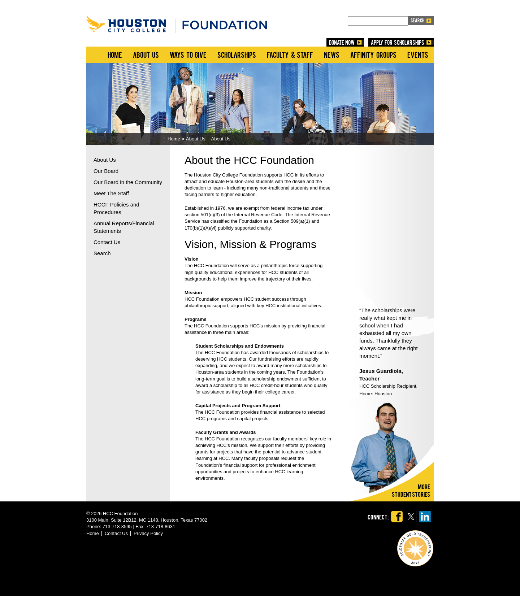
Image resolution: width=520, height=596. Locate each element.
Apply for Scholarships (397, 42)
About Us (146, 54)
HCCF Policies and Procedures (116, 208)
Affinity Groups (373, 54)
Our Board (106, 171)
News (331, 54)
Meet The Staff (111, 193)
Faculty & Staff (290, 54)
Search (102, 253)
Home (115, 54)
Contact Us (107, 242)
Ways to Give (188, 54)
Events (417, 54)
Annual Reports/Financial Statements (124, 227)
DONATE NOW (342, 42)
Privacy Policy (148, 533)
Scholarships (236, 54)
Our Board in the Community (128, 182)
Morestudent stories (411, 490)
